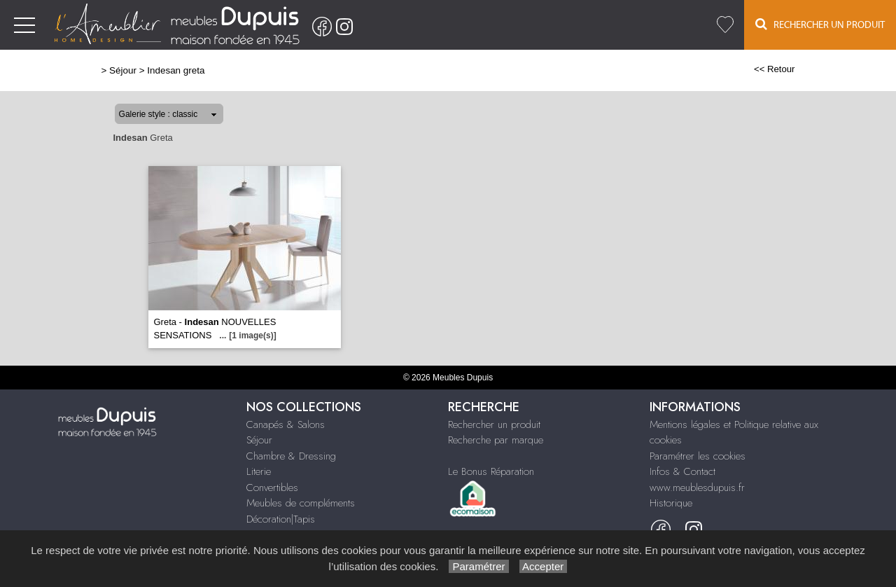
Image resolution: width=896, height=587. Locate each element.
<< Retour (774, 69)
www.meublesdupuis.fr (697, 487)
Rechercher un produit (494, 424)
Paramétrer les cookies (698, 456)
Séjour (122, 70)
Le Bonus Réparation (491, 471)
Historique (671, 503)
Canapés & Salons (285, 424)
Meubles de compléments (300, 503)
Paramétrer (478, 566)
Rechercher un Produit (820, 24)
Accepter (543, 566)
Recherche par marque (495, 440)
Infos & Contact (682, 471)
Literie (258, 471)
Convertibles (272, 487)
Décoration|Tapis (280, 519)
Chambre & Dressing (291, 456)
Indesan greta (175, 70)
